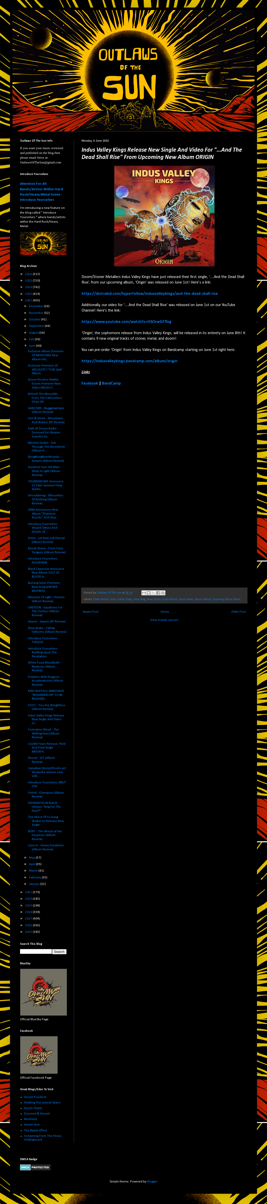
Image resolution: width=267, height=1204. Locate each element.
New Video (154, 599)
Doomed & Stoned (37, 1113)
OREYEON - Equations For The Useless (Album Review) (45, 611)
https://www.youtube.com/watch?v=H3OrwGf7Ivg (126, 322)
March (34, 870)
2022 (29, 300)
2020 (29, 898)
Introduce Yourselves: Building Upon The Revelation (43, 652)
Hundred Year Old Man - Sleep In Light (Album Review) (44, 471)
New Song (139, 599)
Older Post (238, 611)
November (36, 313)
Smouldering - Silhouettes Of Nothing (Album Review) (45, 499)
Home (165, 611)
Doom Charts (33, 1108)
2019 (29, 905)
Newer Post (91, 611)
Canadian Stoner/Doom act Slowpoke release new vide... (47, 772)
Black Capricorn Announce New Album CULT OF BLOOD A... (46, 572)
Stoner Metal (203, 599)
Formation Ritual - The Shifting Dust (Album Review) (44, 733)
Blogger (152, 1181)
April (32, 864)
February (35, 877)
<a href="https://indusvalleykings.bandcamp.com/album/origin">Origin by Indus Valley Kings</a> (125, 486)
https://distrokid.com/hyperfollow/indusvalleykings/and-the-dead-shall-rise (150, 294)
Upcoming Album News (226, 599)
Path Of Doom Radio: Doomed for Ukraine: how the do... (44, 432)
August (34, 332)
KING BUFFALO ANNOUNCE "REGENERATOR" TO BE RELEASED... (46, 694)
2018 (29, 912)
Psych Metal (169, 599)
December (36, 306)
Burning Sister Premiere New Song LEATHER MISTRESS (44, 586)
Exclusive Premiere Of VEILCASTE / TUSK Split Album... (45, 369)
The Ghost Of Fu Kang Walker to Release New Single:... (46, 820)
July (32, 339)
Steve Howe (186, 599)
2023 (29, 294)
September (37, 326)
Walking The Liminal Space (42, 1102)
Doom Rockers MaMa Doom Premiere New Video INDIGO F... (44, 383)
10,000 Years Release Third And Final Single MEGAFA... (47, 747)
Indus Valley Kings (121, 599)
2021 (29, 892)
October (35, 319)
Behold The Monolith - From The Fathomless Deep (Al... (45, 397)
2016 (29, 925)
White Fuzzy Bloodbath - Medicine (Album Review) (44, 666)
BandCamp (111, 384)
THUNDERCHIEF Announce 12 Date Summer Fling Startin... (46, 485)
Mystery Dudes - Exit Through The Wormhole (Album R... (46, 446)
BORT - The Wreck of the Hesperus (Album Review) (45, 835)
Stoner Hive (32, 1124)
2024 (29, 287)
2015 (29, 932)
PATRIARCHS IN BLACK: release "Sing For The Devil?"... (44, 806)
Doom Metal (100, 599)
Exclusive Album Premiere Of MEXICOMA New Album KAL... (46, 355)
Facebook (90, 384)
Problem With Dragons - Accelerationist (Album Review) (45, 680)
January (34, 884)
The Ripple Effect (35, 1130)
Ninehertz (30, 1119)
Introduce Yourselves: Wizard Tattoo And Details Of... (43, 527)
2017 (29, 918)
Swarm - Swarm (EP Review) (47, 621)
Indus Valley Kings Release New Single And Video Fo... (46, 719)
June (32, 345)
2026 (29, 274)
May (32, 857)
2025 (29, 280)
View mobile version (164, 620)
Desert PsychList (35, 1097)
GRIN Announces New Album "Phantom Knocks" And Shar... (43, 513)
